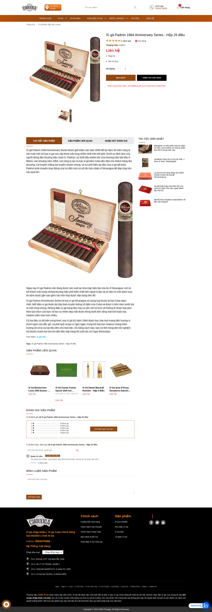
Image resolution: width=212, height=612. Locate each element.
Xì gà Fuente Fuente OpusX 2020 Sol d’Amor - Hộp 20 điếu (66, 389)
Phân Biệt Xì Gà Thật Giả (91, 542)
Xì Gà (62, 18)
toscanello (115, 587)
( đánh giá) (126, 41)
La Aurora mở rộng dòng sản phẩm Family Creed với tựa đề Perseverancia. (169, 175)
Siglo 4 (63, 587)
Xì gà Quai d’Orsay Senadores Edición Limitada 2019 (119, 389)
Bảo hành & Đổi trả (89, 537)
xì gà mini (124, 587)
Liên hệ (150, 18)
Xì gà (71, 587)
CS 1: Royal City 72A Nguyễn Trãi (47, 559)
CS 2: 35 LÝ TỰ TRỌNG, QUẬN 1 (45, 564)
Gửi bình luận (34, 497)
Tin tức (135, 18)
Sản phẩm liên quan (80, 141)
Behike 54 (153, 587)
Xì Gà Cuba (79, 587)
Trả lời (33, 463)
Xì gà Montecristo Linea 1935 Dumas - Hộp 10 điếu (38, 389)
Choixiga (158, 516)
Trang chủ (45, 18)
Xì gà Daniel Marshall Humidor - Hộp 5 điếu (93, 389)
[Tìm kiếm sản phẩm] (110, 7)
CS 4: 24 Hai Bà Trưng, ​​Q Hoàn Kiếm (48, 574)
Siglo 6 (144, 587)
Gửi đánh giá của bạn (103, 429)
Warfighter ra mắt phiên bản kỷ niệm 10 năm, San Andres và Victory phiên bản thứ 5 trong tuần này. (169, 148)
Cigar (57, 587)
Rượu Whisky (118, 18)
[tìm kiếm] (135, 7)
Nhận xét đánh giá (116, 141)
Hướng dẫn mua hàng (90, 522)
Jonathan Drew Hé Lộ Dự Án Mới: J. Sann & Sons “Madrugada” (169, 160)
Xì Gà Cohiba (104, 587)
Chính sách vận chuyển (91, 527)
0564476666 (42, 541)
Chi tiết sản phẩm (44, 141)
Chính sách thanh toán (91, 532)
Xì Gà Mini (75, 18)
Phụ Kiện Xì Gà (96, 18)
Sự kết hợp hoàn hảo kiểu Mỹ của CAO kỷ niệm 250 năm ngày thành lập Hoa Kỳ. (168, 188)
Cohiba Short (135, 587)
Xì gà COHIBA (121, 522)
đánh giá (65, 424)
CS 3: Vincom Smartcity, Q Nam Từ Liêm (50, 569)
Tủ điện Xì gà (121, 537)
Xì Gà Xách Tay (91, 587)
